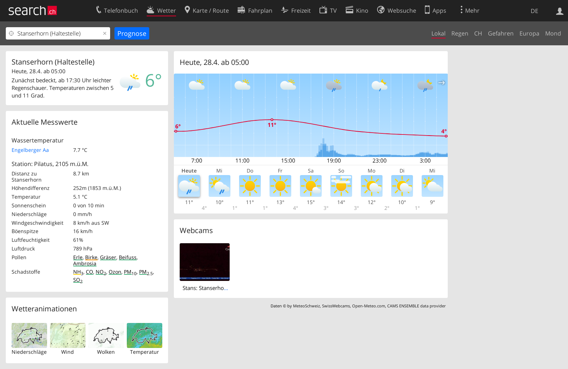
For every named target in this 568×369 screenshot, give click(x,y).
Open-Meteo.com (368, 305)
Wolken (106, 351)
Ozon (115, 271)
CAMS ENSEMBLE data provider (416, 305)
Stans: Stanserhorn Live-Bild (217, 287)
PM (130, 271)
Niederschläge (29, 351)
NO (101, 271)
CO (89, 271)
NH (78, 271)
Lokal (438, 33)
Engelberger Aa (30, 149)
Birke (91, 257)
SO (78, 279)
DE (534, 11)
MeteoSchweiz (306, 305)
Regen (459, 33)
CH (478, 33)
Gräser (108, 257)
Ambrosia (84, 263)
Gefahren (501, 33)
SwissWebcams (336, 305)
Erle (78, 257)
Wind (67, 351)
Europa (529, 33)
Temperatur (144, 351)
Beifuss (128, 257)
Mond (553, 33)
